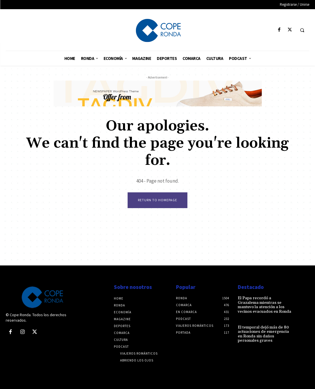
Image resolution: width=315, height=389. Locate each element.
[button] (302, 30)
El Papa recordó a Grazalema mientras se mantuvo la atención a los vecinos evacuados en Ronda (264, 305)
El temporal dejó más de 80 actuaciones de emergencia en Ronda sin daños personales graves (263, 334)
